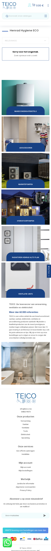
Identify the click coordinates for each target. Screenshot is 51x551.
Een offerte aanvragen (25, 451)
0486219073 (26, 412)
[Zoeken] (25, 16)
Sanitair (26, 424)
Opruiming (25, 438)
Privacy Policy (25, 490)
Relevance (25, 41)
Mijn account (25, 467)
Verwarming (25, 421)
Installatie (25, 454)
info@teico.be (26, 409)
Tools (25, 431)
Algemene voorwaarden (25, 487)
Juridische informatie (25, 484)
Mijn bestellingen (25, 471)
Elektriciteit (25, 434)
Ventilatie (25, 428)
